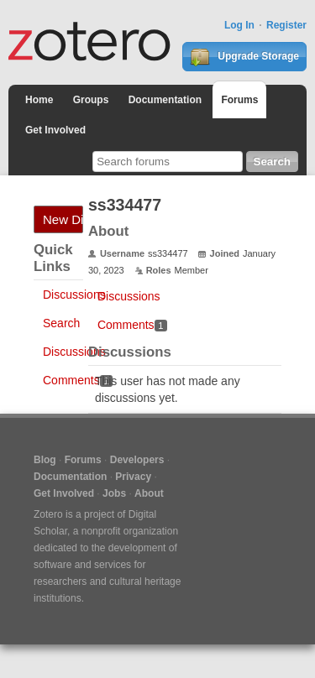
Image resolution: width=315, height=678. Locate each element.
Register (286, 25)
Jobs (114, 493)
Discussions (74, 294)
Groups (91, 100)
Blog (45, 460)
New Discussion (63, 219)
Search (61, 323)
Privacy (133, 476)
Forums (239, 100)
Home (39, 100)
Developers (137, 460)
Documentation (165, 100)
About (149, 493)
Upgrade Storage (244, 57)
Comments (78, 380)
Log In (239, 25)
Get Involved (55, 130)
